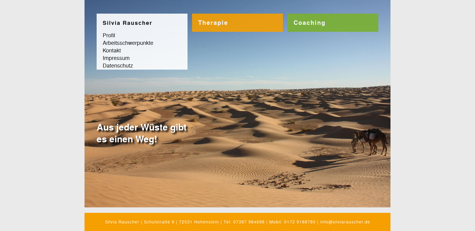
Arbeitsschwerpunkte (128, 42)
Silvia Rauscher (127, 23)
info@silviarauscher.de (345, 222)
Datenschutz (118, 65)
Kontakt (112, 50)
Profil (109, 35)
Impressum (116, 57)
